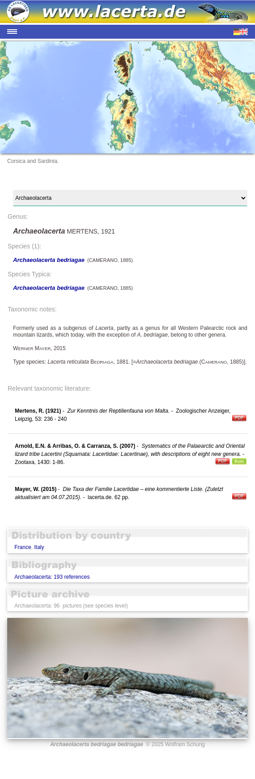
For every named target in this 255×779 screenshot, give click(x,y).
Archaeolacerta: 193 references (51, 577)
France (22, 547)
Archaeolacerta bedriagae (49, 260)
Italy (39, 547)
